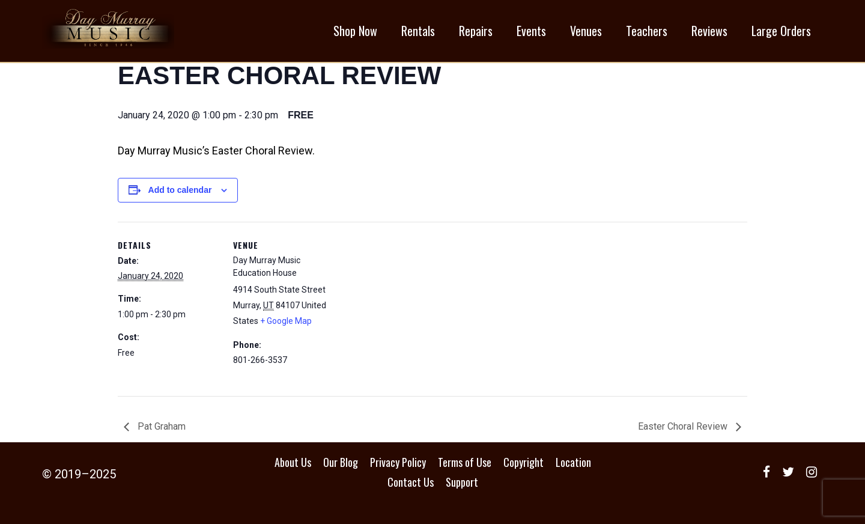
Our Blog (340, 462)
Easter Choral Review (684, 426)
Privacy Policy (398, 462)
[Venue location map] (411, 305)
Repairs (476, 31)
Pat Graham (160, 426)
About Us (293, 462)
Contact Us (410, 482)
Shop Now (355, 31)
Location (573, 462)
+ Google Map (286, 321)
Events (531, 31)
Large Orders (781, 31)
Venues (586, 31)
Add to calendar (180, 190)
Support (462, 482)
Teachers (646, 31)
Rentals (418, 31)
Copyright (523, 462)
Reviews (709, 31)
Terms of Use (464, 462)
